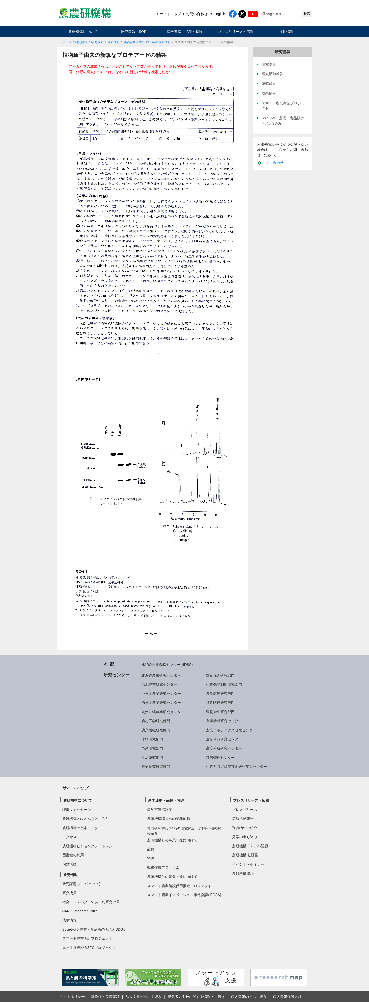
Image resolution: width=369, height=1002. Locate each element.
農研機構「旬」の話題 (250, 846)
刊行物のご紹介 (244, 828)
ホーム (66, 42)
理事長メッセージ (76, 810)
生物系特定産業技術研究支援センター (236, 766)
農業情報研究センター (224, 721)
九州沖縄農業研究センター (162, 712)
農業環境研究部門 (220, 694)
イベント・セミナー (248, 864)
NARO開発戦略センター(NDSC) (167, 665)
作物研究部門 (152, 739)
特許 (150, 858)
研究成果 (97, 42)
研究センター (117, 674)
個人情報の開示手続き (249, 997)
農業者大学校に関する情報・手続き (196, 997)
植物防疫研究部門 (220, 703)
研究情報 (81, 42)
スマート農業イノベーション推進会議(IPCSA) (184, 895)
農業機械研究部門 (155, 730)
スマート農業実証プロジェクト (87, 938)
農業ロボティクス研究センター (231, 730)
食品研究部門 (152, 757)
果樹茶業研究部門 (155, 766)
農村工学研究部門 (155, 721)
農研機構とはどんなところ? (84, 819)
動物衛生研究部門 (220, 712)
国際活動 (69, 864)
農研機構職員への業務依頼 (168, 819)
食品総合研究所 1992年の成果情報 (147, 42)
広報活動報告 (243, 819)
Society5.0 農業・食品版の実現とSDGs (93, 929)
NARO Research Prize (80, 911)
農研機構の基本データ (80, 828)
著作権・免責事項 (105, 997)
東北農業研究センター (159, 684)
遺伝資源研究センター (224, 739)
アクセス (69, 837)
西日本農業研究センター (161, 703)
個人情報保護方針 (287, 997)
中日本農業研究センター (161, 694)
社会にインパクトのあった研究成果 (91, 902)
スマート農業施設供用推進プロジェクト (179, 886)
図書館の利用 (73, 855)
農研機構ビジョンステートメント (89, 846)
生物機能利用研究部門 (224, 684)
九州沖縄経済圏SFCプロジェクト (89, 948)
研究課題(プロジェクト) (81, 884)
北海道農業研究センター (161, 675)
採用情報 (286, 32)
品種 (150, 849)
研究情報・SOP (133, 32)
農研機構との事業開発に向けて (172, 840)
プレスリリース (244, 810)
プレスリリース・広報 (236, 32)
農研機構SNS (243, 873)
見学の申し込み (244, 837)
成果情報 (113, 42)
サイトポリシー (72, 997)
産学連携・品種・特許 (185, 32)
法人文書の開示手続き (143, 997)
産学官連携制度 (159, 810)
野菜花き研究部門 (220, 675)
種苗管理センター (220, 757)
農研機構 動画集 (245, 855)
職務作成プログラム (163, 867)
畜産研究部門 (152, 748)
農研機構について (82, 32)
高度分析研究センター (224, 748)
